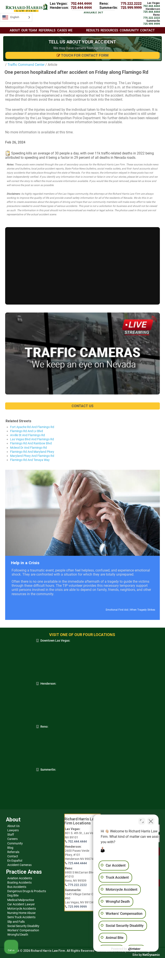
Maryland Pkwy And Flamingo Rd (32, 455)
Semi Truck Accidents (21, 917)
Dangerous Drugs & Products (26, 891)
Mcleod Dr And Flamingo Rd (28, 447)
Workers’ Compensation (23, 930)
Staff (10, 834)
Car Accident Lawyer (21, 904)
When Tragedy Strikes (142, 609)
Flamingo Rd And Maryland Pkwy (32, 451)
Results (92, 30)
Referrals (13, 852)
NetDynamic (151, 954)
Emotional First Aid (117, 609)
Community (15, 843)
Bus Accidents (16, 887)
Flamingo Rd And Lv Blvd (26, 431)
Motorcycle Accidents (21, 908)
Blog (10, 847)
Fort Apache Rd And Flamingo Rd (32, 427)
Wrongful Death (17, 934)
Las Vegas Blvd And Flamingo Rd (32, 439)
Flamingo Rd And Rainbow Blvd (31, 443)
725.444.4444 (81, 8)
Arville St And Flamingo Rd (27, 435)
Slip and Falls (16, 921)
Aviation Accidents (19, 878)
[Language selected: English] (16, 17)
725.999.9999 (131, 8)
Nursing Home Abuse (21, 913)
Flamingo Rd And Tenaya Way (30, 460)
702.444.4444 (81, 4)
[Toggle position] (141, 820)
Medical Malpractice (20, 900)
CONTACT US (82, 406)
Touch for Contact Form (82, 55)
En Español (14, 860)
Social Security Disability (23, 926)
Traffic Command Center (25, 65)
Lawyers (13, 830)
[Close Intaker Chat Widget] (150, 820)
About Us (13, 826)
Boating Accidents (19, 882)
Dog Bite (12, 895)
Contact (12, 856)
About (15, 30)
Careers (12, 839)
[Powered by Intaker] (128, 949)
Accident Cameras (19, 865)
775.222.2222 (131, 4)
